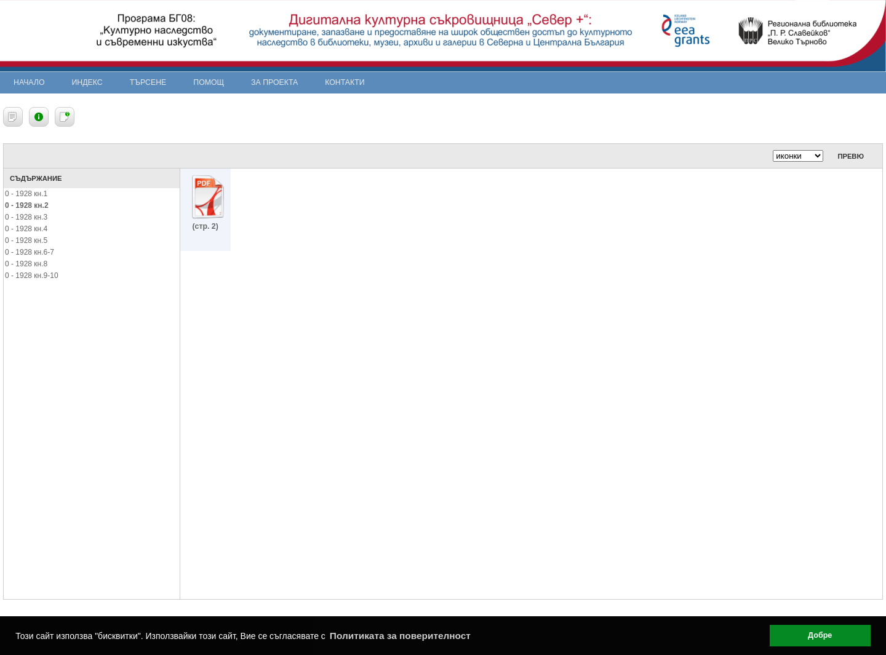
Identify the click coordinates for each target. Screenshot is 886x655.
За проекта (274, 82)
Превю (850, 156)
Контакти (344, 82)
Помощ (208, 82)
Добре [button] (820, 635)
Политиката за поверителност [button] (400, 635)
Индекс (87, 82)
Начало (29, 82)
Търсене (148, 82)
